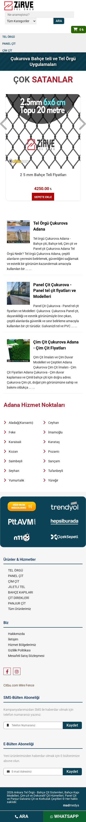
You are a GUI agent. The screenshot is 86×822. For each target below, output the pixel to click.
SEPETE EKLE (43, 197)
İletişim (13, 639)
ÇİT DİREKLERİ (18, 597)
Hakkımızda (16, 633)
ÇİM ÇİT (7, 50)
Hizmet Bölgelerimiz (22, 644)
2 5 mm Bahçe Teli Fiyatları (43, 175)
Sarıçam (54, 461)
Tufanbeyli (55, 471)
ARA (21, 816)
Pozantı (53, 451)
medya (71, 805)
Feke (12, 432)
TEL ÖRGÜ (8, 36)
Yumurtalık (16, 480)
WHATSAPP (64, 816)
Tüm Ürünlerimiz (19, 608)
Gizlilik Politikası (19, 650)
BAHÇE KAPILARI (20, 592)
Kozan (13, 451)
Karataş (54, 442)
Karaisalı (15, 442)
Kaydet (72, 725)
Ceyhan (53, 423)
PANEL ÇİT (9, 43)
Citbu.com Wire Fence (18, 685)
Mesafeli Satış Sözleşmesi (26, 655)
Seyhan (14, 471)
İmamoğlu (55, 432)
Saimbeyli (15, 461)
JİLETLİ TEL (16, 586)
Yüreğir (53, 480)
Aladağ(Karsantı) (21, 423)
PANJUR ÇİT (17, 603)
